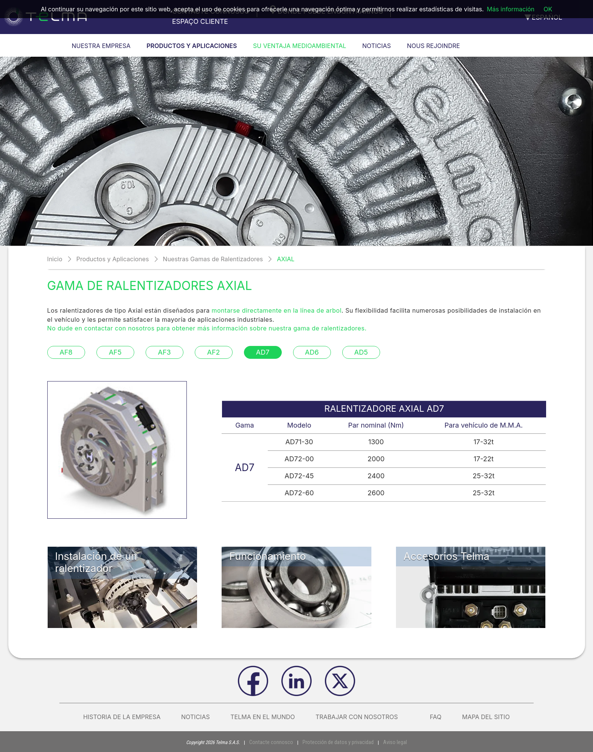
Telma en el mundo (262, 717)
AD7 (263, 352)
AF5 (115, 352)
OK (547, 9)
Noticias (195, 717)
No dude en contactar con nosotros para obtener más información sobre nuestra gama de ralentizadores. (207, 328)
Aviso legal (389, 742)
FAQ (435, 717)
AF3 (164, 352)
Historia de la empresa (121, 717)
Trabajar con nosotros (362, 717)
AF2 (213, 352)
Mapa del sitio (486, 717)
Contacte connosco (275, 742)
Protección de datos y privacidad (336, 742)
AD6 (312, 352)
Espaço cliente (200, 21)
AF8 (65, 352)
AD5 (361, 352)
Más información (510, 9)
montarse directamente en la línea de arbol (277, 310)
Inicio (54, 259)
